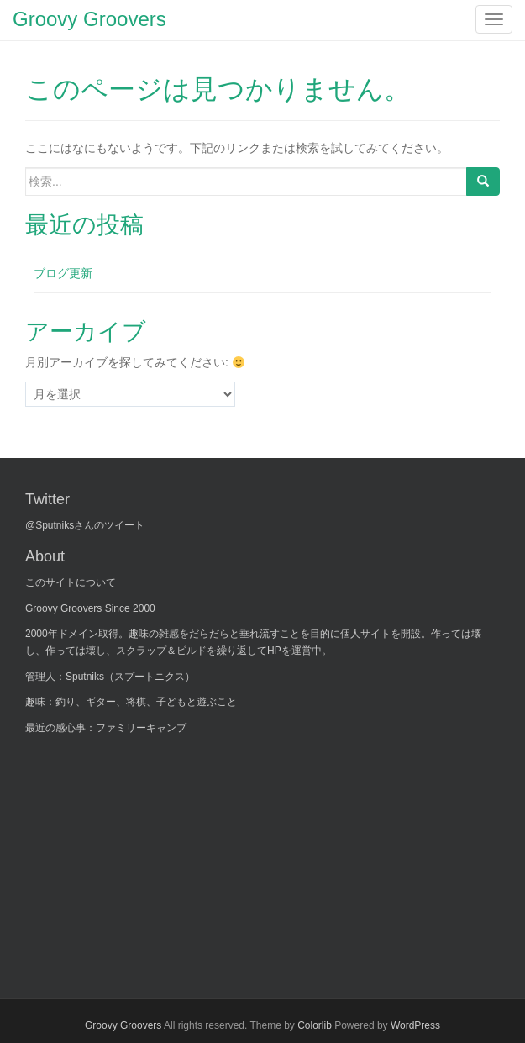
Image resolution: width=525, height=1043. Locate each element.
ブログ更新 (63, 273)
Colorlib (314, 1025)
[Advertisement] (151, 856)
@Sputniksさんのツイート (84, 525)
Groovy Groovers (123, 1025)
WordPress (415, 1025)
